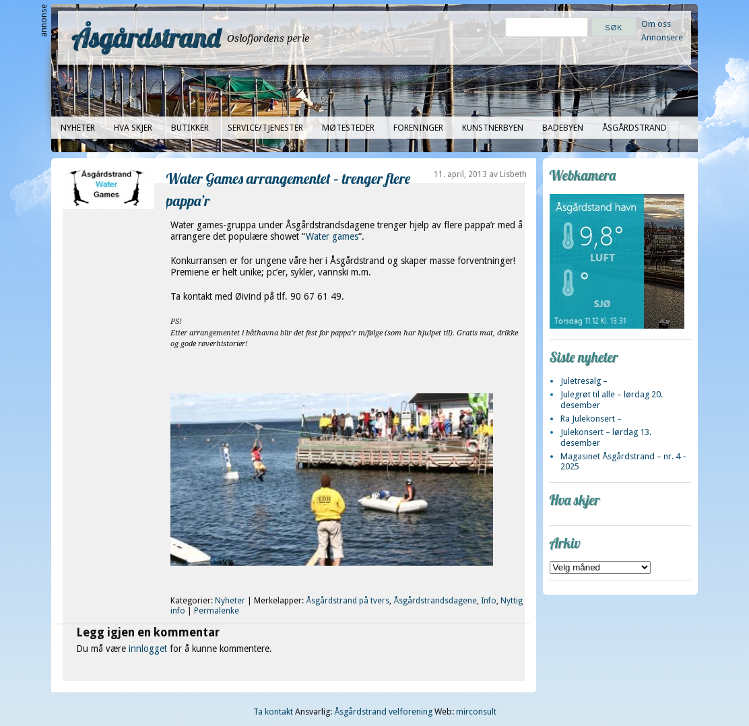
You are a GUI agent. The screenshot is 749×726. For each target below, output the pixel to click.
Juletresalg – (584, 381)
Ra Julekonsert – (591, 419)
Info (488, 600)
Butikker (190, 128)
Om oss (656, 24)
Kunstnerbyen (492, 128)
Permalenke (216, 611)
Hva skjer (133, 128)
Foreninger (418, 128)
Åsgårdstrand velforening (383, 711)
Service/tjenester (265, 128)
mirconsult (476, 711)
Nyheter (78, 128)
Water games (332, 236)
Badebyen (562, 128)
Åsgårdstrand (145, 38)
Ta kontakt (273, 711)
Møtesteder (348, 128)
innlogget (148, 648)
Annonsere (662, 37)
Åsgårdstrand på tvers (347, 600)
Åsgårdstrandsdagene (435, 600)
